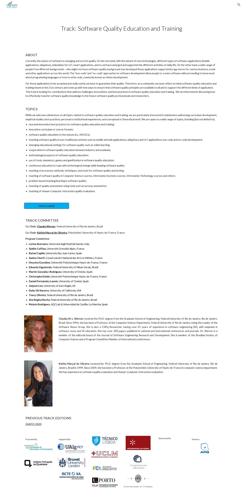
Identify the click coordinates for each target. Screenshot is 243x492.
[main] (121, 28)
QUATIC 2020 (33, 424)
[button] (239, 5)
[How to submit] (46, 206)
